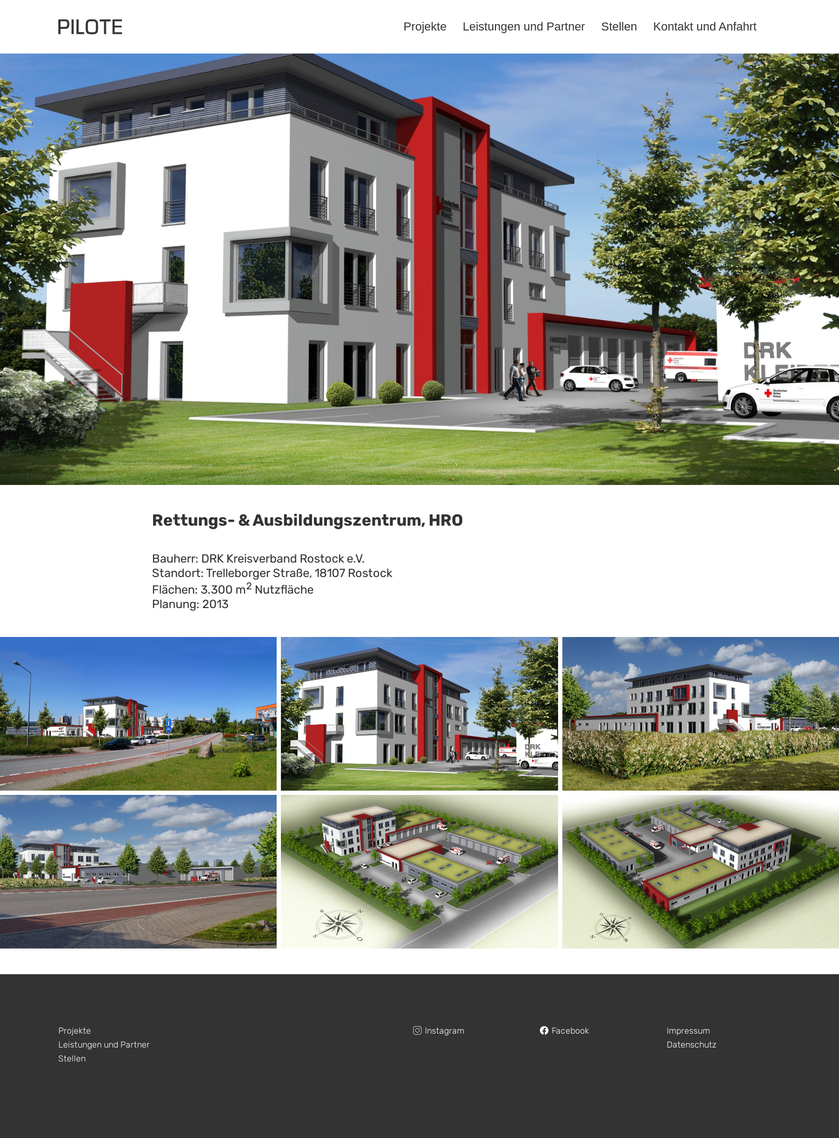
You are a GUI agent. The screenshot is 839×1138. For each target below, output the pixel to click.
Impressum (688, 1031)
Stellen (72, 1058)
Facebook (570, 1031)
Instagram (444, 1031)
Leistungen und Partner (104, 1045)
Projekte (74, 1031)
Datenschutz (691, 1045)
